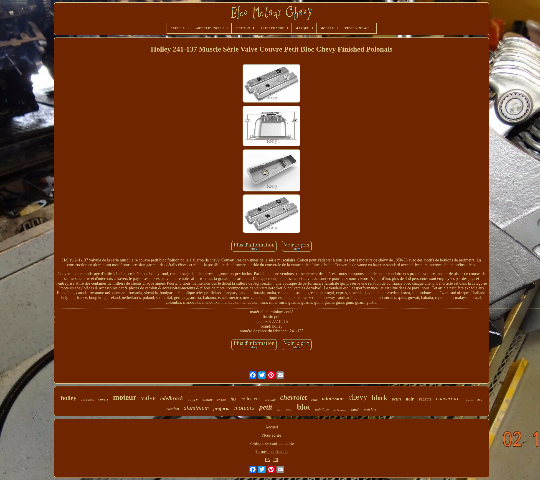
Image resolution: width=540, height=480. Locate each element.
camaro (208, 399)
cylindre (221, 399)
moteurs (244, 407)
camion (172, 409)
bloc (304, 407)
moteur (125, 397)
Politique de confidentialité (271, 443)
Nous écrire (271, 435)
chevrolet (293, 397)
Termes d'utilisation (272, 451)
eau (480, 399)
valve (148, 397)
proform (221, 408)
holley (68, 398)
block (379, 397)
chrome (270, 399)
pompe (193, 399)
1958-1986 (87, 399)
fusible (469, 400)
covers (103, 399)
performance (340, 410)
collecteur (250, 398)
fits (233, 399)
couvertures (448, 398)
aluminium (196, 408)
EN (267, 460)
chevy (358, 397)
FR (275, 460)
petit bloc (370, 409)
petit (265, 407)
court (289, 409)
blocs (279, 410)
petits (396, 399)
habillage (322, 409)
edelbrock (171, 398)
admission (333, 398)
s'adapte (424, 399)
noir (410, 398)
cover (314, 399)
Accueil (271, 427)
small (355, 409)
